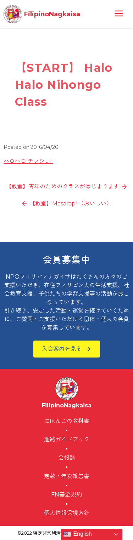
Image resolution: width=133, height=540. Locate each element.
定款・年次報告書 (66, 476)
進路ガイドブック (66, 439)
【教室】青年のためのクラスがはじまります (62, 186)
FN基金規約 (66, 494)
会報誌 (66, 457)
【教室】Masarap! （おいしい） (70, 203)
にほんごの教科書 (66, 421)
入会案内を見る (62, 349)
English (77, 534)
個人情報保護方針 (66, 513)
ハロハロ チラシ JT (28, 161)
